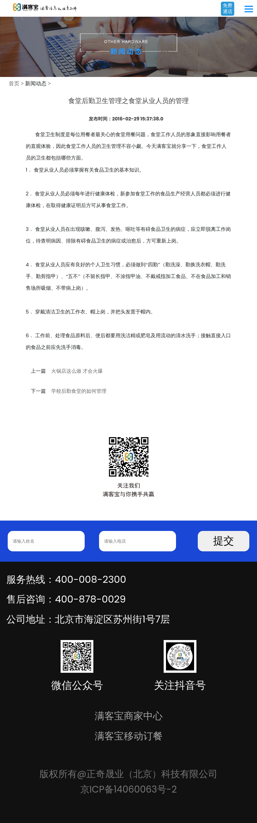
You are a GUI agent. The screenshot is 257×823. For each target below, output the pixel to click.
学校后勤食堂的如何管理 (78, 391)
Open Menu (248, 9)
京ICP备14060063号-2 (128, 789)
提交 (223, 541)
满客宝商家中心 (129, 716)
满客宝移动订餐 (129, 736)
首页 (14, 83)
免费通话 (227, 8)
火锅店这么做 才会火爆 (77, 371)
